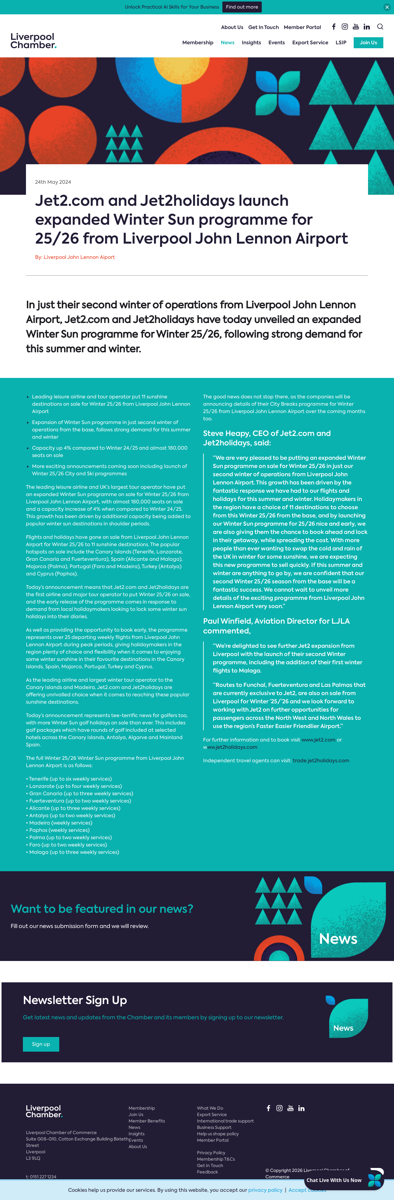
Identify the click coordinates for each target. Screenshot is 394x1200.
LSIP (341, 42)
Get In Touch (263, 27)
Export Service (310, 42)
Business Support (214, 1127)
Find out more (242, 7)
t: (41, 1177)
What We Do (210, 1108)
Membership (197, 42)
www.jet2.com (318, 740)
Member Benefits (147, 1121)
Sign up (41, 1044)
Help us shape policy (218, 1134)
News (228, 42)
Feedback (207, 1172)
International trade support (225, 1121)
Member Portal (302, 27)
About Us (232, 27)
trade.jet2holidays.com (321, 760)
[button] (387, 7)
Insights (251, 42)
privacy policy (265, 1190)
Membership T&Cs (216, 1159)
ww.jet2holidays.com (232, 747)
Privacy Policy (211, 1152)
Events (276, 42)
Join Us (368, 42)
